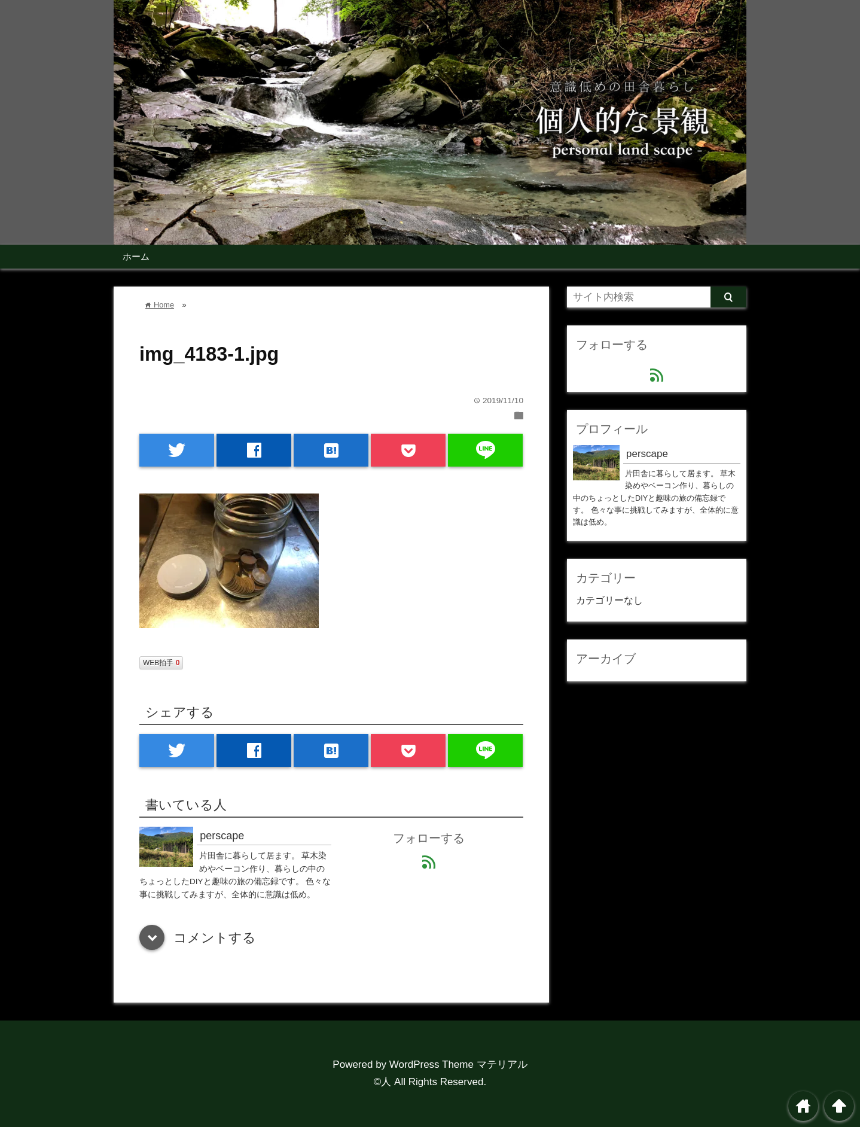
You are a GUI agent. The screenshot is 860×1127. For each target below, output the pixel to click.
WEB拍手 (161, 663)
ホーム (136, 256)
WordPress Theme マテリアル (458, 1064)
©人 (383, 1082)
